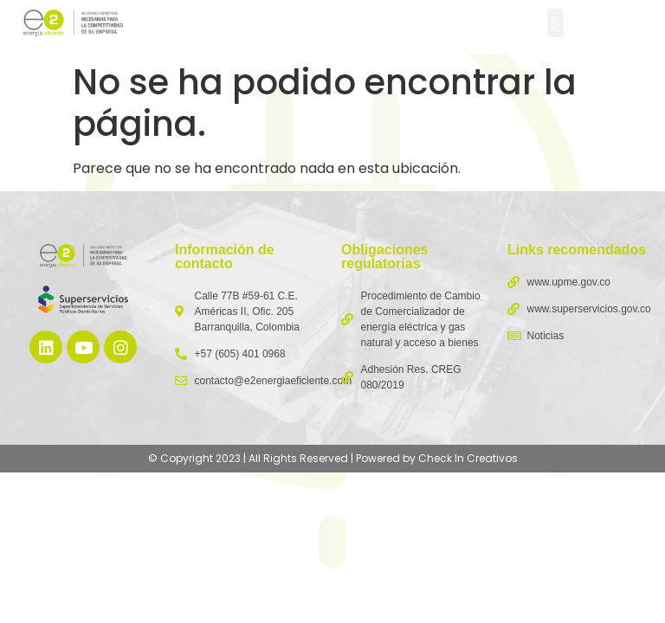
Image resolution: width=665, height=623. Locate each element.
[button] (555, 23)
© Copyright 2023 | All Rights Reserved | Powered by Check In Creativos (333, 458)
